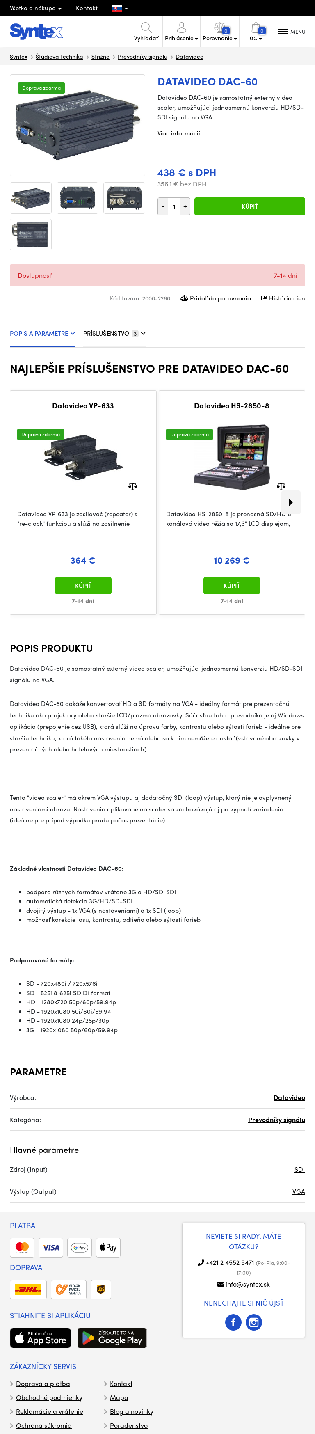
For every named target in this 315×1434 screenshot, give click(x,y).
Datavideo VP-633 (83, 405)
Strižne (100, 56)
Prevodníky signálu (142, 56)
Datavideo (189, 56)
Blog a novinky (131, 1411)
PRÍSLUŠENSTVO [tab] (114, 333)
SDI (299, 1169)
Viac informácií (179, 132)
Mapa (119, 1397)
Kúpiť (250, 206)
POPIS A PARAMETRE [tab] (42, 333)
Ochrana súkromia (44, 1425)
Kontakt (87, 7)
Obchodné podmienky (49, 1397)
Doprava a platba (43, 1383)
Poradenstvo (129, 1425)
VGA (298, 1191)
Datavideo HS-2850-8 (231, 405)
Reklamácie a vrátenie (49, 1411)
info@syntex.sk (248, 1284)
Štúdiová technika (59, 56)
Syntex (18, 56)
